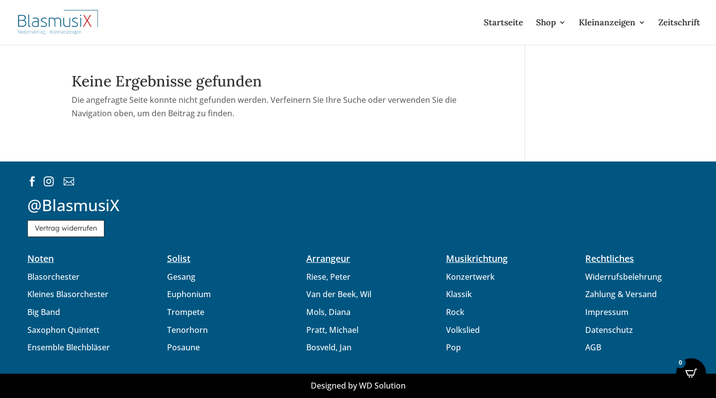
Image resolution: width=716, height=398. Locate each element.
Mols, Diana (328, 312)
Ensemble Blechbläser (68, 347)
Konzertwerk (470, 276)
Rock (455, 312)
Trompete (185, 312)
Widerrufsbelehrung (623, 276)
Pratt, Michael (332, 329)
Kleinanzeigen (607, 23)
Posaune (183, 347)
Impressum (606, 312)
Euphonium (189, 294)
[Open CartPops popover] (691, 373)
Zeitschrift (679, 23)
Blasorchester (53, 276)
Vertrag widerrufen (66, 228)
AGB (593, 347)
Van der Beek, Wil (338, 294)
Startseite (503, 23)
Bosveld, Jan (329, 347)
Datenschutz (609, 329)
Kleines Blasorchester (67, 294)
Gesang (181, 276)
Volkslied (463, 329)
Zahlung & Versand (621, 294)
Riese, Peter (328, 276)
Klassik (459, 294)
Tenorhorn (187, 329)
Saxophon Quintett (63, 329)
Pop (453, 347)
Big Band (43, 312)
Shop (546, 23)
